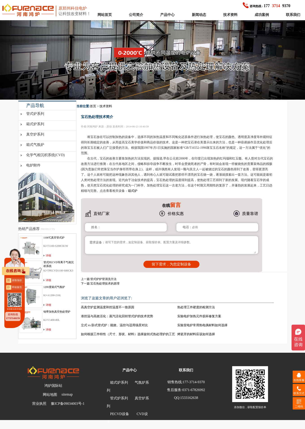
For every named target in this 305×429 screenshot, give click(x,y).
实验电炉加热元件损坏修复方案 (199, 316)
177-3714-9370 (194, 382)
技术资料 (230, 15)
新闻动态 (199, 15)
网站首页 (104, 15)
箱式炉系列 (35, 124)
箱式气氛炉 (35, 145)
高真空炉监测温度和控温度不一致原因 (107, 307)
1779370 (266, 6)
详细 (48, 255)
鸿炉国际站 (53, 385)
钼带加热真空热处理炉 (56, 311)
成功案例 (262, 15)
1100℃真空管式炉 (54, 237)
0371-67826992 (193, 390)
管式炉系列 (35, 114)
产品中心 (167, 15)
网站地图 (50, 394)
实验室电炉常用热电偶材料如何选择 (202, 325)
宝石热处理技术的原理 (104, 283)
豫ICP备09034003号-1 (67, 403)
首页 (93, 106)
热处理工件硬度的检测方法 (196, 307)
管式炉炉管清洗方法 (103, 279)
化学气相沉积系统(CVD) (45, 155)
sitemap (67, 394)
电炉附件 (33, 165)
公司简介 (136, 15)
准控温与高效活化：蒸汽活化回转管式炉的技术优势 (117, 316)
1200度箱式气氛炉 (54, 287)
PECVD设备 (119, 414)
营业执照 (39, 403)
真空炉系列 (35, 134)
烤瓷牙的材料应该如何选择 (196, 334)
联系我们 (293, 15)
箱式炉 (132, 191)
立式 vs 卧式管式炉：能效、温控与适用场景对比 (114, 325)
